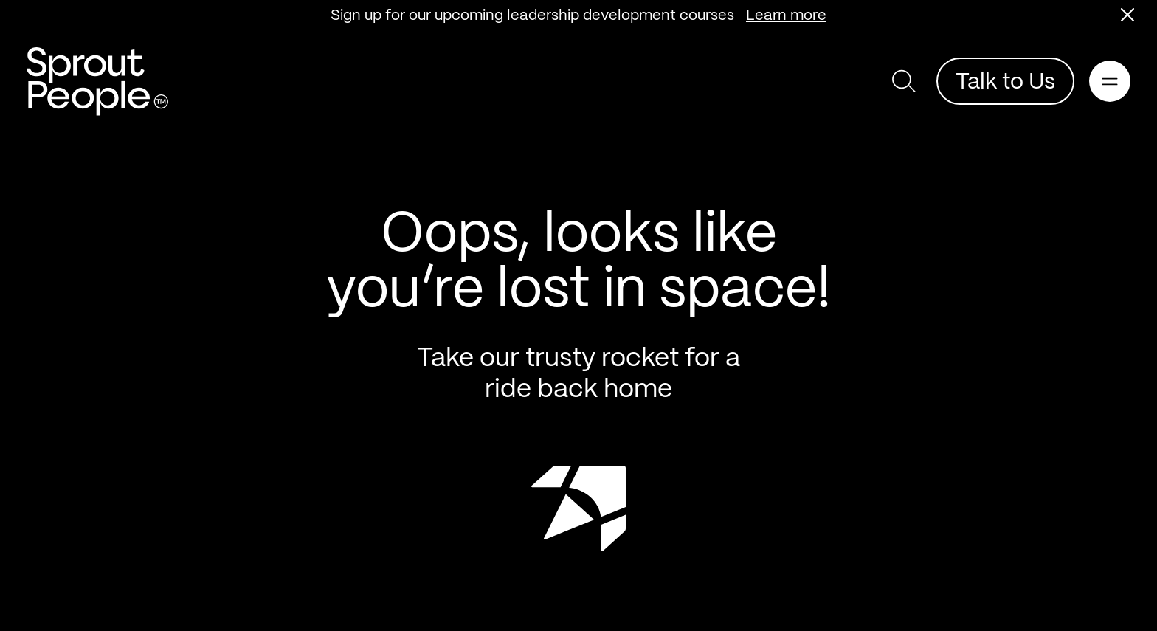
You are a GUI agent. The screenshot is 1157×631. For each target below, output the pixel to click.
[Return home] (97, 81)
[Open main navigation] (1109, 81)
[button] (1127, 15)
